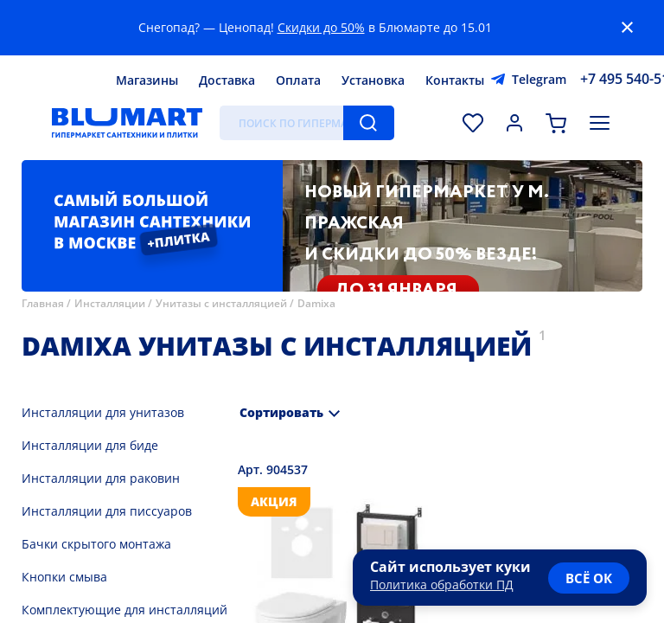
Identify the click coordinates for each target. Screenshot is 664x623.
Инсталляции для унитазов (103, 412)
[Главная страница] (127, 123)
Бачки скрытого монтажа (96, 544)
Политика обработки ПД (442, 584)
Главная (43, 303)
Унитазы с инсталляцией (221, 303)
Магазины (147, 80)
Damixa (316, 303)
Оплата (298, 80)
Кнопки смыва (64, 576)
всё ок (588, 578)
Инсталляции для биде (90, 445)
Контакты (454, 80)
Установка (373, 80)
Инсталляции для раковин (101, 478)
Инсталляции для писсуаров (107, 511)
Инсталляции (109, 303)
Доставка (227, 80)
